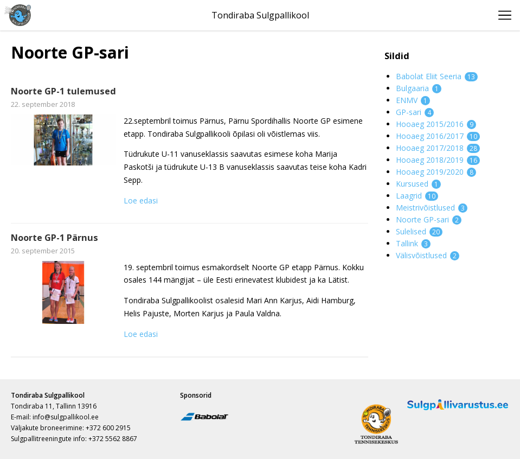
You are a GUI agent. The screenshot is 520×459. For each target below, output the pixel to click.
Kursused (418, 183)
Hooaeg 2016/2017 (438, 136)
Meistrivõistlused (431, 207)
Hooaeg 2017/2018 (438, 148)
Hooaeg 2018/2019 (438, 160)
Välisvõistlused (427, 255)
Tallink (413, 243)
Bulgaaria (418, 88)
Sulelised (419, 231)
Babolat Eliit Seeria (437, 76)
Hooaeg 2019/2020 (436, 172)
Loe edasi (141, 200)
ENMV (413, 100)
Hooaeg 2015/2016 (436, 124)
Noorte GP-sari (428, 219)
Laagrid (417, 195)
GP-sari (415, 112)
